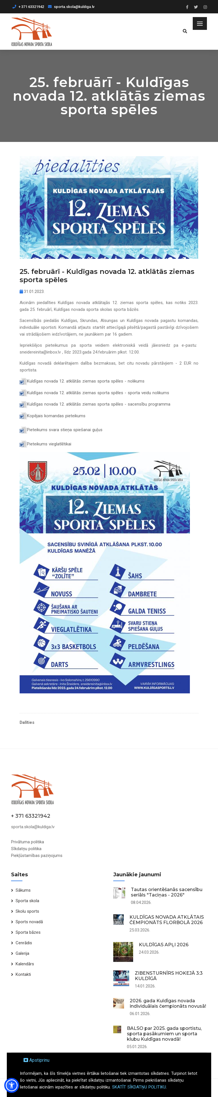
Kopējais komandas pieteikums (56, 415)
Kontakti (23, 974)
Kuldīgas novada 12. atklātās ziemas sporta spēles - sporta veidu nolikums (98, 392)
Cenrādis (24, 942)
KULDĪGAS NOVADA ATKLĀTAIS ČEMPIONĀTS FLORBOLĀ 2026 (166, 919)
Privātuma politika (27, 841)
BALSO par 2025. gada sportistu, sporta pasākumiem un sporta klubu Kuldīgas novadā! (164, 1034)
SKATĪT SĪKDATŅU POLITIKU (139, 1087)
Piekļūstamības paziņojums (36, 855)
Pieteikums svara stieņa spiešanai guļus (64, 429)
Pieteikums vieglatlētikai (49, 444)
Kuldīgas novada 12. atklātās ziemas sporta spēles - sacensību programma (98, 404)
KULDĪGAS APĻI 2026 (163, 944)
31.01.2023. (32, 291)
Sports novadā (29, 921)
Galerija (22, 953)
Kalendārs (25, 963)
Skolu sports (27, 911)
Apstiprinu (36, 1060)
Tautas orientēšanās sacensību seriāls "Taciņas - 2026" (166, 892)
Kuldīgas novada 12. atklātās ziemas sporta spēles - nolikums (85, 381)
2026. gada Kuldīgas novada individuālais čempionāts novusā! (168, 1003)
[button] (12, 1085)
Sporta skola (27, 900)
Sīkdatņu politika (26, 848)
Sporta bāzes (28, 932)
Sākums (23, 890)
